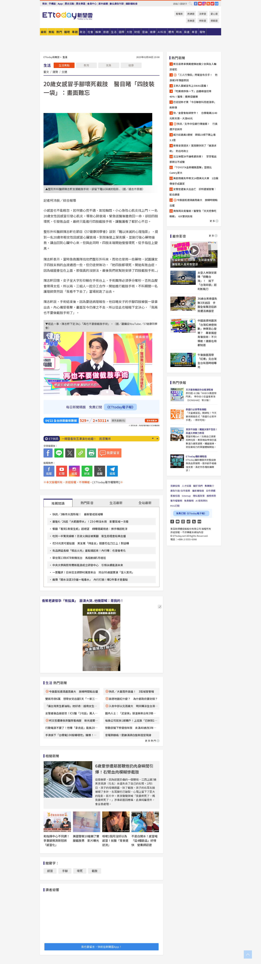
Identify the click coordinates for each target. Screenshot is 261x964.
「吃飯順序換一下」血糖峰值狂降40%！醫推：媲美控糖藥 (190, 93)
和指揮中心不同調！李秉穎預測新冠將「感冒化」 (57, 840)
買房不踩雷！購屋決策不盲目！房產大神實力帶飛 (202, 431)
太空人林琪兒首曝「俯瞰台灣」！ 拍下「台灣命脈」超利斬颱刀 (207, 281)
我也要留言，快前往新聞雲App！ (101, 947)
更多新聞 (151, 420)
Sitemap (186, 495)
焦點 (51, 32)
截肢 (95, 871)
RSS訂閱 (174, 505)
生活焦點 (64, 65)
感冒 (50, 871)
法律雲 (202, 13)
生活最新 (116, 502)
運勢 (55, 71)
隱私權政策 (199, 495)
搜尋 (190, 3)
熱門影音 (87, 502)
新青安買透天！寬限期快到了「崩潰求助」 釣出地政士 (192, 148)
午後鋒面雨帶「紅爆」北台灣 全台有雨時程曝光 (208, 361)
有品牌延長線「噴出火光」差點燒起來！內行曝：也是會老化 (89, 550)
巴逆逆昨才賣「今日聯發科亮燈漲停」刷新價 (192, 104)
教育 (86, 65)
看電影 (179, 13)
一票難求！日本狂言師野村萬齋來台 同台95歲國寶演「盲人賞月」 (93, 572)
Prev (157, 438)
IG (204, 3)
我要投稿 (175, 485)
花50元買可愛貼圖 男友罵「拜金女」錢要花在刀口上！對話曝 (90, 543)
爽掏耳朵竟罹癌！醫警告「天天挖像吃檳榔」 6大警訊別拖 (192, 213)
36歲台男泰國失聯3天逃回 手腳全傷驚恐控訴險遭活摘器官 (207, 305)
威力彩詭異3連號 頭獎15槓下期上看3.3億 (192, 137)
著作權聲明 (176, 500)
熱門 (59, 32)
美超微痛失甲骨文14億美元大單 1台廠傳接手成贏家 (193, 180)
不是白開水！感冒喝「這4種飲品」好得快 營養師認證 (144, 840)
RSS (208, 3)
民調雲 (190, 13)
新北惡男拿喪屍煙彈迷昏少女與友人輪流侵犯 (192, 66)
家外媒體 (103, 3)
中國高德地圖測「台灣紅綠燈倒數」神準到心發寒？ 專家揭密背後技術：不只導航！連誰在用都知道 (207, 333)
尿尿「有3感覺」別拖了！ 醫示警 (84, 438)
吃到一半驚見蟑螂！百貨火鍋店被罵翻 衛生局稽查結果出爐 (89, 536)
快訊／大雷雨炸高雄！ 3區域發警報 (131, 691)
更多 (214, 221)
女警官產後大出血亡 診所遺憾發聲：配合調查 (192, 191)
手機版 (52, 3)
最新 (44, 32)
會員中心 (92, 3)
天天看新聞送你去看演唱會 (199, 389)
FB (196, 3)
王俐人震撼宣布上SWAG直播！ (191, 85)
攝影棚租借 (131, 3)
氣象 (108, 65)
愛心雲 (214, 13)
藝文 (46, 71)
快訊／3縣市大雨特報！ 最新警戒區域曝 (77, 514)
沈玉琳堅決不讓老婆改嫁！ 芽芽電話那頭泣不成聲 (192, 159)
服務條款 (211, 495)
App (60, 3)
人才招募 (186, 485)
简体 (44, 3)
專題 (75, 32)
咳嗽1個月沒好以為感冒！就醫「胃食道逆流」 (115, 840)
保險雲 (202, 20)
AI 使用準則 (202, 500)
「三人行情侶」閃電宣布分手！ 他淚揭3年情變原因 (193, 77)
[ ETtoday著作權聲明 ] (106, 482)
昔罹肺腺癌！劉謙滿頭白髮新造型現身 (128, 735)
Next (152, 438)
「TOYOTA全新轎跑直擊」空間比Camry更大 (190, 170)
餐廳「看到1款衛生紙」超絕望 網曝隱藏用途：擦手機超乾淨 (89, 529)
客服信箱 (175, 495)
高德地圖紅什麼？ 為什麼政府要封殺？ (133, 699)
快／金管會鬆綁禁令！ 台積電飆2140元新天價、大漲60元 (193, 115)
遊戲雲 (214, 20)
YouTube (200, 3)
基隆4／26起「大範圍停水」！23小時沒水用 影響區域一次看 (90, 521)
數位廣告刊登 (117, 3)
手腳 (65, 871)
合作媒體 (210, 490)
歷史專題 (80, 3)
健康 (131, 65)
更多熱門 (152, 740)
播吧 (67, 32)
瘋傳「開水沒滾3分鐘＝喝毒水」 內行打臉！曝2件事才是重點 (90, 579)
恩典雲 (190, 20)
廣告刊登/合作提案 (180, 490)
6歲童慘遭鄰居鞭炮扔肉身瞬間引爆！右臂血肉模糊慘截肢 (124, 769)
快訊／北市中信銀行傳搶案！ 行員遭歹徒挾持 (193, 126)
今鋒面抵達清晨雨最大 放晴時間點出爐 (73, 691)
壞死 (80, 871)
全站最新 (145, 502)
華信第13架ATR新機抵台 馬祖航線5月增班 (79, 558)
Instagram (183, 521)
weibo (212, 3)
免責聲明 (189, 500)
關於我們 (198, 485)
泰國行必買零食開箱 (196, 409)
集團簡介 (209, 485)
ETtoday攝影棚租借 (196, 456)
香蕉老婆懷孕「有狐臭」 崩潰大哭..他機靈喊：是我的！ (83, 600)
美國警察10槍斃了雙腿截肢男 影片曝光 (86, 838)
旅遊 (106, 32)
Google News (216, 3)
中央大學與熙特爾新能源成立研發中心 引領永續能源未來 (87, 565)
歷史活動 (69, 3)
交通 (64, 71)
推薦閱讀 (58, 503)
